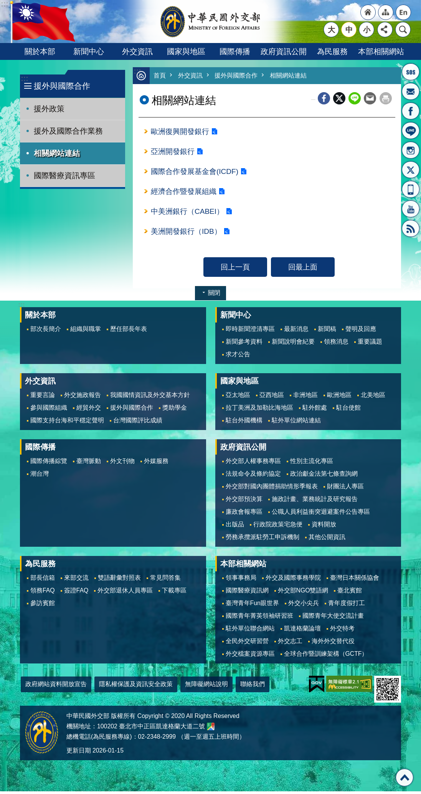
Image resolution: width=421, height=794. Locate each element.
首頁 (160, 75)
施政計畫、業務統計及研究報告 (315, 501)
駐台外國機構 (244, 423)
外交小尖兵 (303, 605)
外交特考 (342, 631)
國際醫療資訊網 (247, 593)
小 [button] (366, 29)
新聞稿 (327, 331)
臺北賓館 (349, 593)
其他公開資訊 (327, 539)
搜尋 (403, 29)
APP (410, 189)
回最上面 (302, 269)
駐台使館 (348, 410)
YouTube (410, 208)
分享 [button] (385, 29)
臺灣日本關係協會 (354, 580)
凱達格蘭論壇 (302, 631)
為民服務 (332, 51)
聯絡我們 (252, 686)
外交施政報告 (82, 397)
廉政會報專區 (244, 514)
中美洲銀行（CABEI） (187, 213)
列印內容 (386, 99)
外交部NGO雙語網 (303, 593)
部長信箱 (410, 91)
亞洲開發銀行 (173, 152)
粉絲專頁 (410, 111)
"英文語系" (403, 12)
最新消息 (296, 331)
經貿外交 (88, 410)
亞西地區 (271, 397)
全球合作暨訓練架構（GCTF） (326, 656)
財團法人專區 (345, 489)
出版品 (235, 527)
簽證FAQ (76, 593)
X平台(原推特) (410, 169)
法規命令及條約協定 (253, 476)
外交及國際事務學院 (293, 580)
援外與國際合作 (62, 85)
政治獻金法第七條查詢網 (324, 476)
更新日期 (78, 753)
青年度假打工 (346, 605)
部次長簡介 (45, 331)
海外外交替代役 (333, 643)
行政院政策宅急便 (277, 527)
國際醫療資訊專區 (64, 175)
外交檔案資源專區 (250, 656)
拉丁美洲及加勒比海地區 (259, 410)
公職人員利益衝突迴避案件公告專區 (321, 514)
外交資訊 (137, 51)
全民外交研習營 (247, 643)
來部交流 (76, 580)
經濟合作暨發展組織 (183, 193)
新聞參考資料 (244, 344)
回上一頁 (235, 269)
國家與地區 (186, 51)
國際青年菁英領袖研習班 (259, 618)
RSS (410, 228)
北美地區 (373, 397)
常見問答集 (165, 580)
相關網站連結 (57, 153)
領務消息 (336, 344)
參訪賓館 (42, 605)
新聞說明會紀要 (293, 344)
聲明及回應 (360, 331)
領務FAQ (42, 593)
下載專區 (174, 593)
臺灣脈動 (88, 463)
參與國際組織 (48, 410)
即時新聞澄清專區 (250, 331)
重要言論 (42, 397)
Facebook (324, 99)
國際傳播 (235, 51)
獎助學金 (174, 410)
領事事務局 (241, 580)
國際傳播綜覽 (48, 463)
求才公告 (238, 357)
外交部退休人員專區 (125, 593)
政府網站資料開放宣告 (56, 686)
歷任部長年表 (128, 331)
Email (370, 99)
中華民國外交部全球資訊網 (210, 21)
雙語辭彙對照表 (119, 580)
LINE (410, 130)
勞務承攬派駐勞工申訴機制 (262, 539)
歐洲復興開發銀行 (180, 132)
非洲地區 (305, 397)
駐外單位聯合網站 (250, 631)
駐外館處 (314, 410)
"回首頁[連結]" (368, 12)
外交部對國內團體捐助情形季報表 (272, 489)
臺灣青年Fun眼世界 (252, 605)
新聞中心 (88, 51)
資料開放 (324, 527)
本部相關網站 (381, 51)
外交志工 (290, 643)
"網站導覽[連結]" (385, 12)
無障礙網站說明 (206, 686)
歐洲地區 (339, 397)
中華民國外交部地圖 (211, 729)
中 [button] (349, 29)
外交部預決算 (244, 501)
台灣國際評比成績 (137, 423)
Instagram (410, 150)
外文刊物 (122, 463)
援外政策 (49, 108)
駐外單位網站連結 (296, 423)
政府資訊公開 (284, 51)
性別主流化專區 (311, 463)
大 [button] (331, 29)
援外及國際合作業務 (68, 131)
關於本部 (40, 51)
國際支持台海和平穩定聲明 (67, 423)
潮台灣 (39, 476)
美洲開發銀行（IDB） (186, 234)
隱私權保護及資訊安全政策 (136, 686)
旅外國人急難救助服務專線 (410, 71)
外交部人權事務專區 (253, 463)
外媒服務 (156, 463)
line (354, 99)
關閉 (214, 295)
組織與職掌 (85, 331)
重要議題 (370, 344)
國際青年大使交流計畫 (333, 618)
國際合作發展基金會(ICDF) (195, 173)
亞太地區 (238, 397)
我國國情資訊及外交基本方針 (150, 397)
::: (24, 78)
